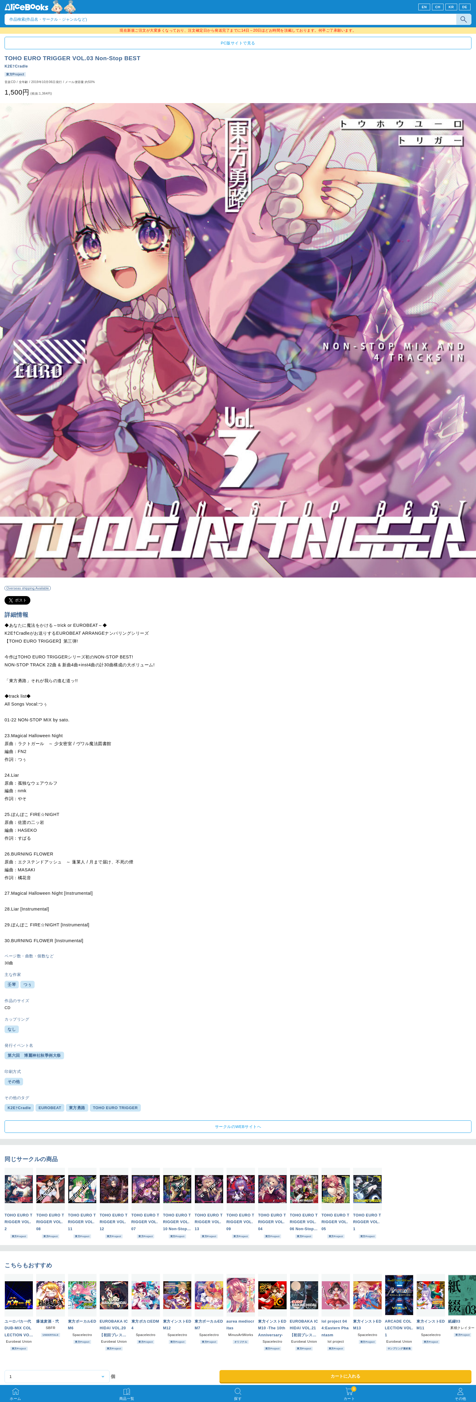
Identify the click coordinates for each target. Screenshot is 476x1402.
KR (451, 7)
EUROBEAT (50, 1107)
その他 (14, 1081)
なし (12, 1029)
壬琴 (12, 984)
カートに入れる (345, 1376)
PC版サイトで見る (238, 43)
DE (464, 7)
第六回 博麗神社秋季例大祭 (34, 1055)
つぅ (27, 984)
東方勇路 (77, 1107)
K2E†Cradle (16, 66)
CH (437, 7)
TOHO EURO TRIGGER (115, 1107)
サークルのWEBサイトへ (238, 1126)
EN (424, 7)
